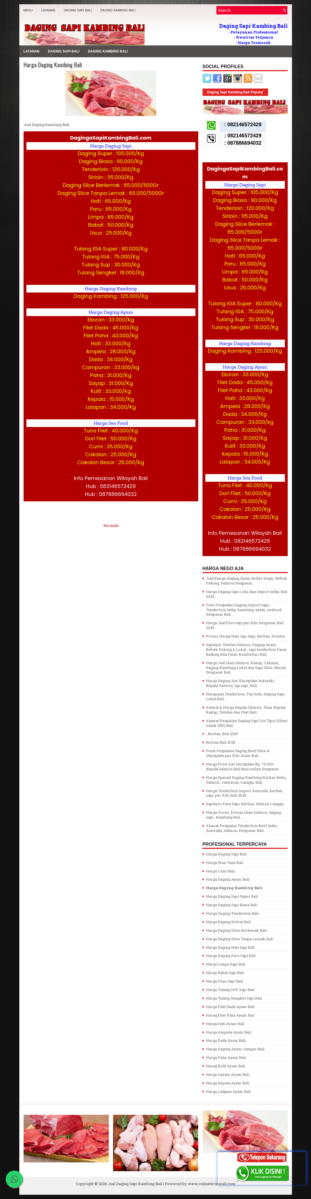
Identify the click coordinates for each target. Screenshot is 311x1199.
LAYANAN (48, 10)
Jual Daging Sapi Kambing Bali (135, 1183)
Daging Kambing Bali (117, 10)
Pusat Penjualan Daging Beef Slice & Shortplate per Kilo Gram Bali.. (238, 753)
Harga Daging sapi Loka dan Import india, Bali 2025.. (246, 594)
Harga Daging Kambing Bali (53, 65)
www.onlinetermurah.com (211, 1183)
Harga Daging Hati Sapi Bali (230, 947)
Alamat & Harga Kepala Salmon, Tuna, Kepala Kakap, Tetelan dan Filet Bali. (246, 710)
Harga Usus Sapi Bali (224, 981)
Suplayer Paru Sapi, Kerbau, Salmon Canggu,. (245, 803)
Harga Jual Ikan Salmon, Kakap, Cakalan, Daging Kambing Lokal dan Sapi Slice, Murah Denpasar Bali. (246, 667)
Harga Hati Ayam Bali (225, 1023)
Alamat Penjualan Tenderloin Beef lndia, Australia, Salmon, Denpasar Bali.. (241, 828)
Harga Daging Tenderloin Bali (232, 913)
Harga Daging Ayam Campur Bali (235, 1048)
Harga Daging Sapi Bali (226, 854)
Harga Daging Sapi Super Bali (232, 896)
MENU (28, 10)
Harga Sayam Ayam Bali (227, 1074)
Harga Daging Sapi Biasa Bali (231, 904)
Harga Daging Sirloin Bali (228, 921)
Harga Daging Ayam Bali (227, 879)
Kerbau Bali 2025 (220, 742)
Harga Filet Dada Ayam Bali (230, 1006)
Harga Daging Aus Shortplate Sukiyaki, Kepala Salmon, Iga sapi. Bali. (240, 683)
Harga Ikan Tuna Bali (224, 862)
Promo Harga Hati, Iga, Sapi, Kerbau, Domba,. (246, 636)
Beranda (110, 525)
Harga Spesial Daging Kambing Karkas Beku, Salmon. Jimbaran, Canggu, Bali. (246, 780)
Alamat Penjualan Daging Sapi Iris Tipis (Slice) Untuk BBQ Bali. (246, 723)
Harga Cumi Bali (220, 871)
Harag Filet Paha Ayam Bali (230, 1015)
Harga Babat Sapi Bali (225, 972)
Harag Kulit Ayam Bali (225, 1065)
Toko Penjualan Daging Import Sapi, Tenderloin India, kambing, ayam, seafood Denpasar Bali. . (243, 609)
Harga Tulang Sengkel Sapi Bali (234, 998)
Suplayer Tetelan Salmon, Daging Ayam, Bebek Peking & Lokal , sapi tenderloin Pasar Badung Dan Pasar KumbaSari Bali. (246, 649)
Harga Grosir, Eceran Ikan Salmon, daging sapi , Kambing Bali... (243, 815)
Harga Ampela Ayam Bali (228, 1032)
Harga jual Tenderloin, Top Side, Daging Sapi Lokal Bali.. (245, 696)
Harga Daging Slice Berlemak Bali (236, 930)
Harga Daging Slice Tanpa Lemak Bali (239, 938)
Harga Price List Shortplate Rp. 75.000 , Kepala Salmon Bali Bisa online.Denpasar (242, 766)
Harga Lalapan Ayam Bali (228, 1091)
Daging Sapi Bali (78, 10)
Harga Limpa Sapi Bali (225, 964)
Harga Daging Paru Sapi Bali (231, 955)
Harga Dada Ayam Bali (226, 1040)
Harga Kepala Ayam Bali (227, 1083)
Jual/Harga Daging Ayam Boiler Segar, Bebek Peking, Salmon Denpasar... (246, 581)
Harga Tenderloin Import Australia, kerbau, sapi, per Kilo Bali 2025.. (244, 793)
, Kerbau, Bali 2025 (222, 733)
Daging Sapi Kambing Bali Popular (235, 92)
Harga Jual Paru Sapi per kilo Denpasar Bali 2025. (244, 625)
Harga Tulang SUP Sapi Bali (230, 989)
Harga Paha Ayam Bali (226, 1057)
